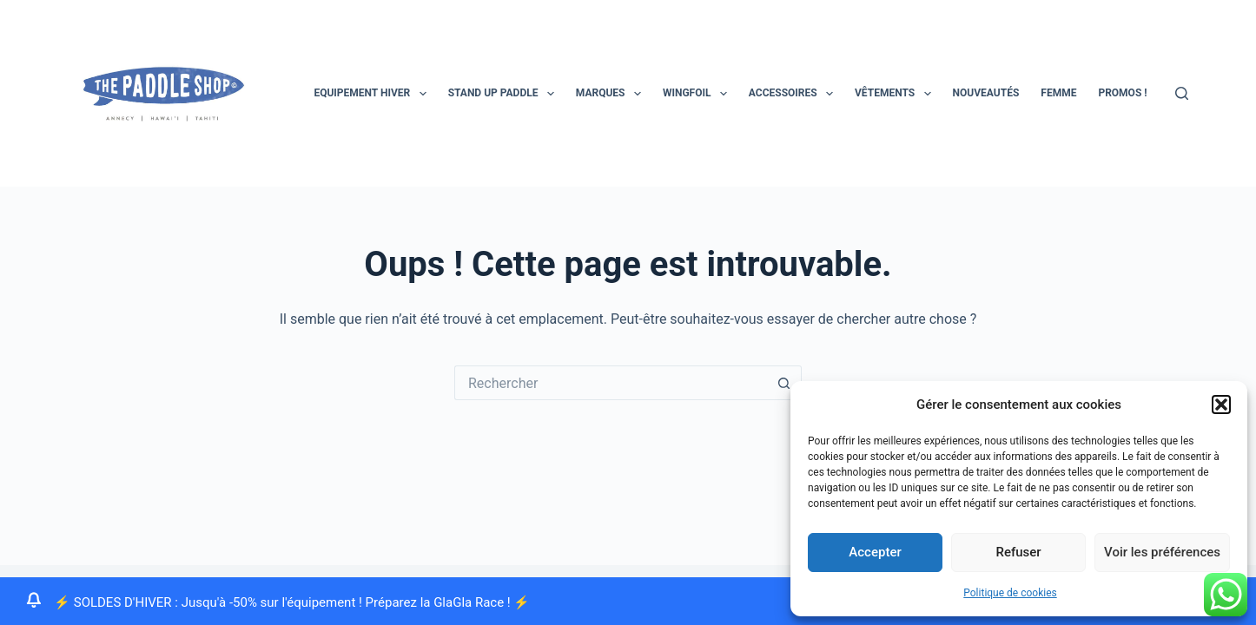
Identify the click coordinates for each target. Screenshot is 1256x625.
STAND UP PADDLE (504, 93)
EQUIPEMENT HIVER (373, 93)
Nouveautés (986, 93)
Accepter (875, 552)
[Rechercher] (1181, 93)
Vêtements (896, 93)
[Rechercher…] (610, 382)
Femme (1058, 93)
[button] (1221, 404)
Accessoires (794, 93)
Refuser (1018, 552)
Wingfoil (698, 93)
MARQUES (612, 93)
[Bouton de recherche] (784, 382)
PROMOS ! (1122, 93)
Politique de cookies (1009, 593)
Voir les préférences (1162, 552)
